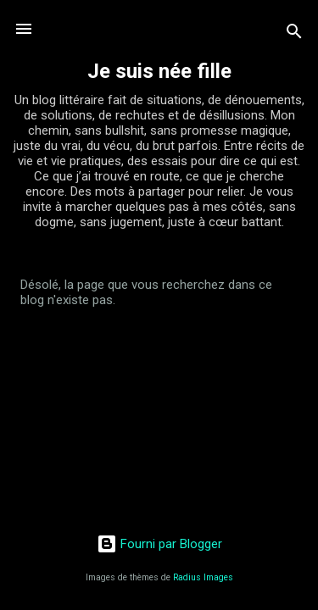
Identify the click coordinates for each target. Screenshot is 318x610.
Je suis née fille (159, 71)
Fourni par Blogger (159, 544)
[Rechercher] (294, 34)
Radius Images (203, 577)
